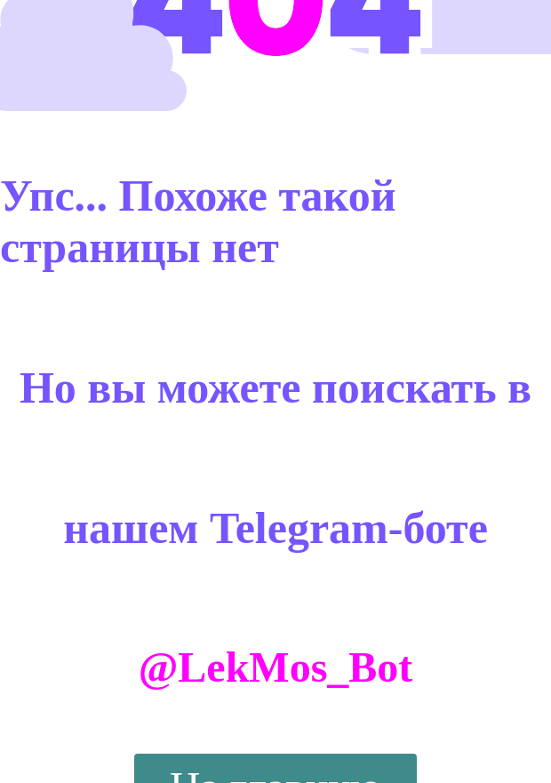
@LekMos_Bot (276, 667)
